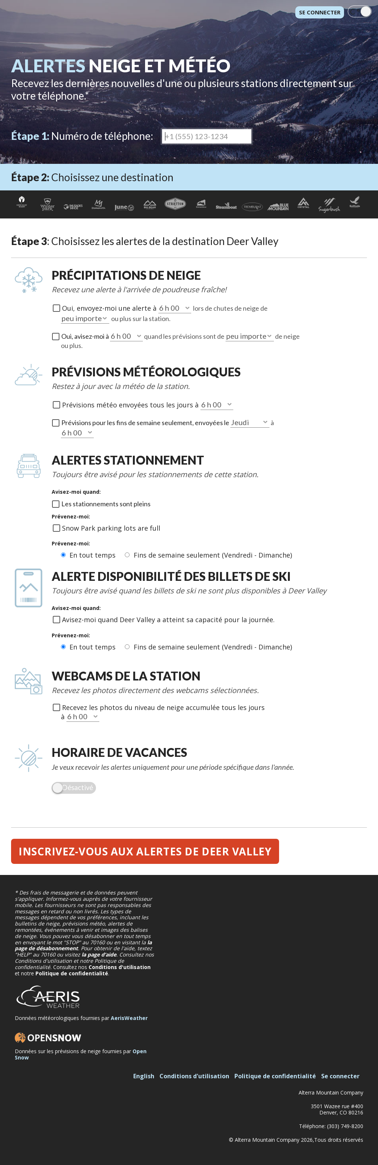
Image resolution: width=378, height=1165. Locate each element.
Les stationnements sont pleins (106, 504)
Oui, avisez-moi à (85, 336)
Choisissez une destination (92, 177)
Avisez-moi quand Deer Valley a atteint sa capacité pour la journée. (168, 619)
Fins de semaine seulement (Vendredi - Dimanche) (213, 555)
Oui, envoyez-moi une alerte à (110, 308)
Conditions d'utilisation (120, 967)
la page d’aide (99, 954)
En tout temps (93, 555)
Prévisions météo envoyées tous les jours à (131, 404)
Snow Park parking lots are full (111, 528)
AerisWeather (129, 1017)
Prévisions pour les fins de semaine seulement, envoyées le (145, 422)
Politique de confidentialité (71, 973)
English (143, 1076)
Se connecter (319, 12)
